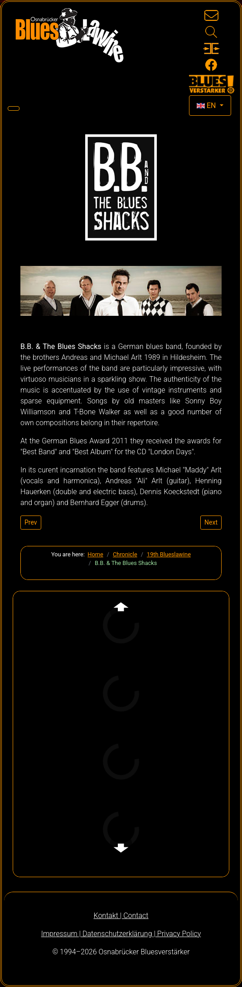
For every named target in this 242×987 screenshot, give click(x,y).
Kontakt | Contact (121, 915)
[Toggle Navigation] (13, 108)
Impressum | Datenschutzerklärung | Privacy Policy (121, 933)
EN (207, 105)
